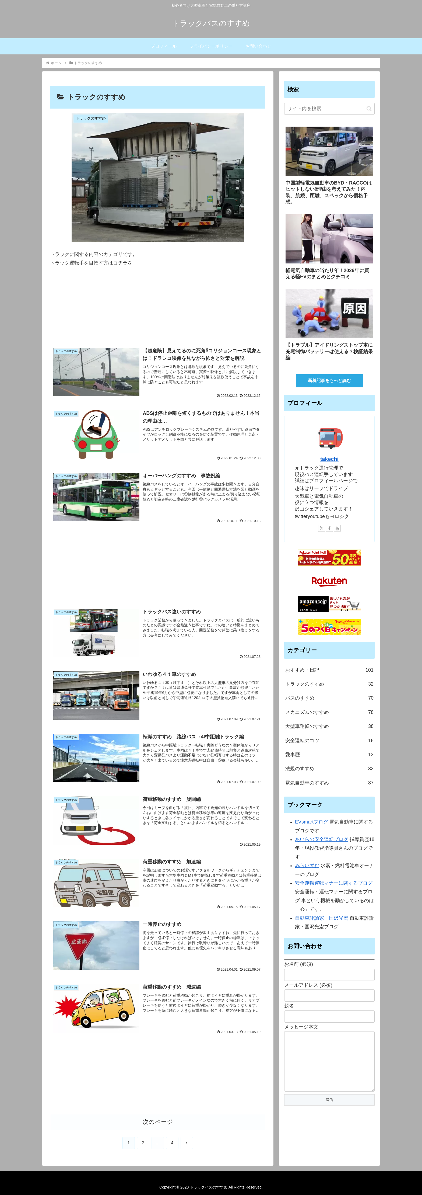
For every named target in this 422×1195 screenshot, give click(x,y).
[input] (329, 109)
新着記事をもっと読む (329, 380)
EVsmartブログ (311, 822)
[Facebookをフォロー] (329, 528)
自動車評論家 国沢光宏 (321, 918)
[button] (369, 109)
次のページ (158, 1121)
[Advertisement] (157, 309)
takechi (329, 459)
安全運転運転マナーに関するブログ (333, 883)
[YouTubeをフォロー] (337, 528)
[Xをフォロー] (321, 528)
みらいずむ (307, 865)
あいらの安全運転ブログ (321, 839)
